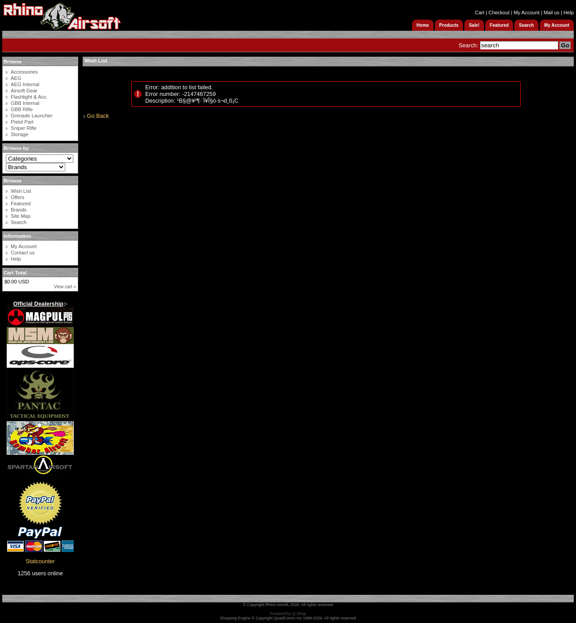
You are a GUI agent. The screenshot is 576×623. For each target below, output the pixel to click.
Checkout (498, 12)
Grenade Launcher (31, 115)
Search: (468, 45)
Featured (21, 203)
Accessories (24, 72)
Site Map (20, 216)
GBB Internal (25, 103)
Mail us (551, 12)
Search (18, 222)
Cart (479, 12)
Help (568, 12)
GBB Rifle (22, 109)
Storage (19, 134)
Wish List (21, 191)
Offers (17, 197)
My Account (526, 12)
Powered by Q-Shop (288, 613)
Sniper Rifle (24, 128)
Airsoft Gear (24, 90)
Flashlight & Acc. (29, 97)
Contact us (22, 252)
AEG (16, 78)
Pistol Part (22, 122)
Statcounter (40, 561)
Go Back (98, 115)
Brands (18, 209)
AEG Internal (25, 84)
